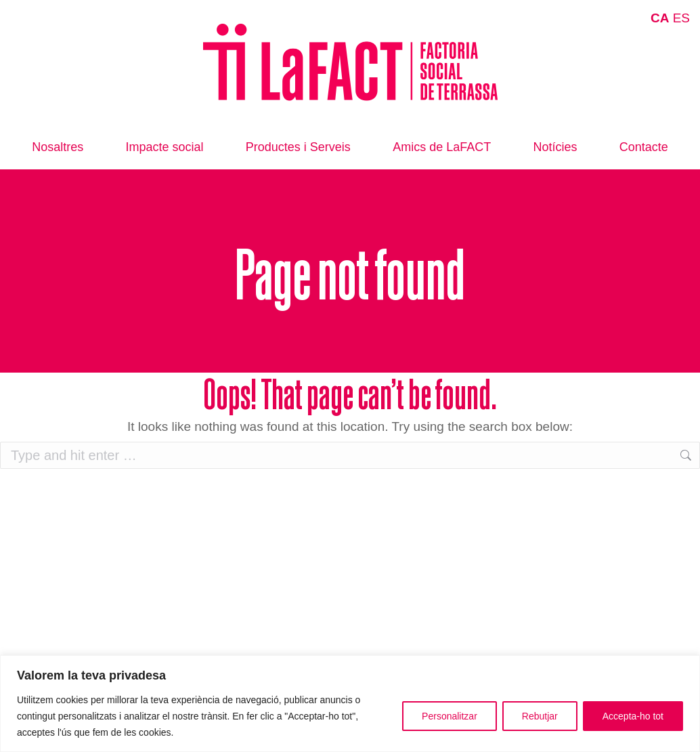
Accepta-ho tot (633, 716)
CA (660, 18)
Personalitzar (449, 716)
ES (681, 18)
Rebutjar (540, 716)
